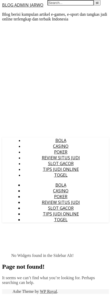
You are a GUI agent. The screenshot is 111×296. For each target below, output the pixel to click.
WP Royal (48, 291)
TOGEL (61, 175)
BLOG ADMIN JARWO (22, 5)
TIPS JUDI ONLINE (61, 169)
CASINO (60, 146)
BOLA (60, 140)
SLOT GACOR (61, 163)
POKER (60, 152)
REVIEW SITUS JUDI (61, 158)
